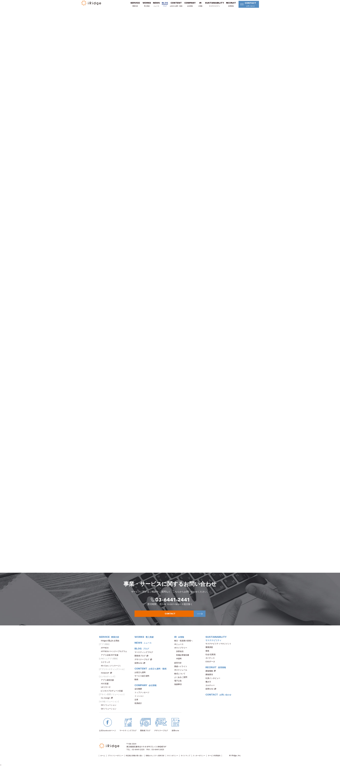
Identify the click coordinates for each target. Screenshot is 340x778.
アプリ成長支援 (108, 685)
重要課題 (210, 652)
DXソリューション (109, 710)
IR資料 (179, 664)
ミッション (140, 701)
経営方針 (178, 668)
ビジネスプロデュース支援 (113, 696)
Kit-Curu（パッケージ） (112, 671)
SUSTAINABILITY (209, 6)
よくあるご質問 (181, 682)
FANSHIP (106, 678)
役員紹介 (139, 708)
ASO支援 (105, 689)
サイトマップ (203, 761)
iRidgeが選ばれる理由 (111, 646)
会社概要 (139, 694)
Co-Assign (107, 703)
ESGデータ (211, 667)
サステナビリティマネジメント (219, 649)
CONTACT (245, 6)
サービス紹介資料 (143, 681)
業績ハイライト (181, 672)
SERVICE (130, 6)
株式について (180, 679)
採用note (138, 668)
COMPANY (185, 6)
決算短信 (179, 657)
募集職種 (210, 676)
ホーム (103, 761)
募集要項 (210, 680)
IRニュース (179, 649)
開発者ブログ (140, 661)
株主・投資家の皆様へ (184, 646)
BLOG (160, 6)
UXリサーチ (107, 692)
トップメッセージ (143, 698)
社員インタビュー (213, 683)
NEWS (151, 6)
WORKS (142, 6)
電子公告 (178, 686)
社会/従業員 (211, 660)
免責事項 (178, 689)
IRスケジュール (181, 675)
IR (196, 6)
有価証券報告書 (182, 660)
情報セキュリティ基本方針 (167, 761)
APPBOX (105, 653)
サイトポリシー (187, 761)
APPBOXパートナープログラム (115, 657)
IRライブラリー (181, 653)
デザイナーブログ (142, 665)
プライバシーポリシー (119, 761)
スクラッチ (106, 667)
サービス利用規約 (106, 764)
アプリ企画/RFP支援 (110, 660)
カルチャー (211, 690)
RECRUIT (226, 6)
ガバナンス (211, 663)
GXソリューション (109, 714)
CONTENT (171, 6)
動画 (137, 685)
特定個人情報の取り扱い (142, 761)
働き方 (209, 687)
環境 (208, 656)
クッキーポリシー (219, 761)
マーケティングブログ (145, 657)
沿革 (137, 705)
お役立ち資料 (141, 678)
